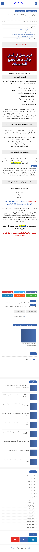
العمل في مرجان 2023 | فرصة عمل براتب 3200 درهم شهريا (19, 173)
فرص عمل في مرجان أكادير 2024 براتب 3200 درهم (16, 441)
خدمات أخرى (32, 500)
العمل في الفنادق (30, 487)
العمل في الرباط (31, 484)
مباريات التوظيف (31, 506)
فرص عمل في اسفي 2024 (26, 29)
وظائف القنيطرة (31, 518)
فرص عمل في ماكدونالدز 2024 (25, 36)
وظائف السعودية (31, 515)
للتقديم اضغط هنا (16, 163)
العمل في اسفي (32, 11)
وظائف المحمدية (31, 521)
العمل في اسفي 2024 (28, 32)
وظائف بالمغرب (20, 11)
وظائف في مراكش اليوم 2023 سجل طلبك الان (17, 450)
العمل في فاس (31, 494)
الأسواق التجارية (31, 475)
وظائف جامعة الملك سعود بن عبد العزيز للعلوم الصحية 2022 (19, 170)
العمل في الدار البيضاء (29, 481)
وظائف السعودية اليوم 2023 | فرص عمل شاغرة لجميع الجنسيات (19, 168)
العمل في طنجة (31, 490)
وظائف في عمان (31, 527)
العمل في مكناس (31, 497)
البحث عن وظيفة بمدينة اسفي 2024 (24, 38)
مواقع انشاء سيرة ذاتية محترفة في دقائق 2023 (22, 175)
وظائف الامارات (31, 509)
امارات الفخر (19, 2)
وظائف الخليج (31, 512)
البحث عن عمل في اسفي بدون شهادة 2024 (22, 34)
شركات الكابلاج (31, 503)
